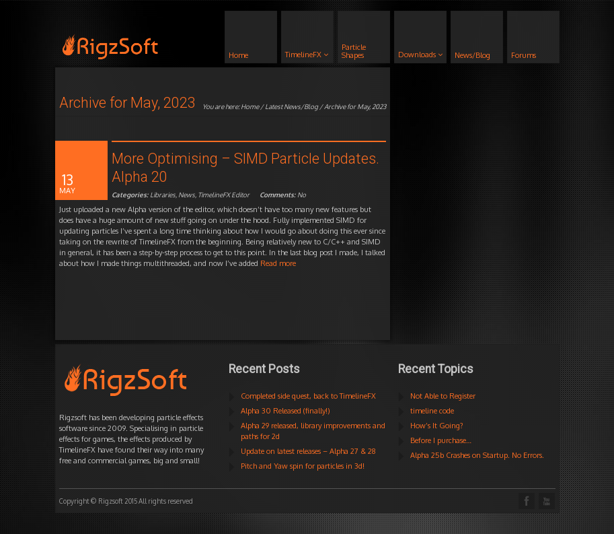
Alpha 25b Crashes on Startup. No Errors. (477, 455)
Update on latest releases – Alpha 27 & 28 (308, 451)
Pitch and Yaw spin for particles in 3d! (302, 466)
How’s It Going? (436, 425)
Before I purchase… (440, 440)
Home (250, 106)
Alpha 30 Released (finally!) (285, 410)
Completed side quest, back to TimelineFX (308, 396)
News (186, 195)
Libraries (163, 195)
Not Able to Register (442, 396)
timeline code (432, 410)
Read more (278, 263)
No (283, 195)
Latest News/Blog (291, 106)
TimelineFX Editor (224, 195)
